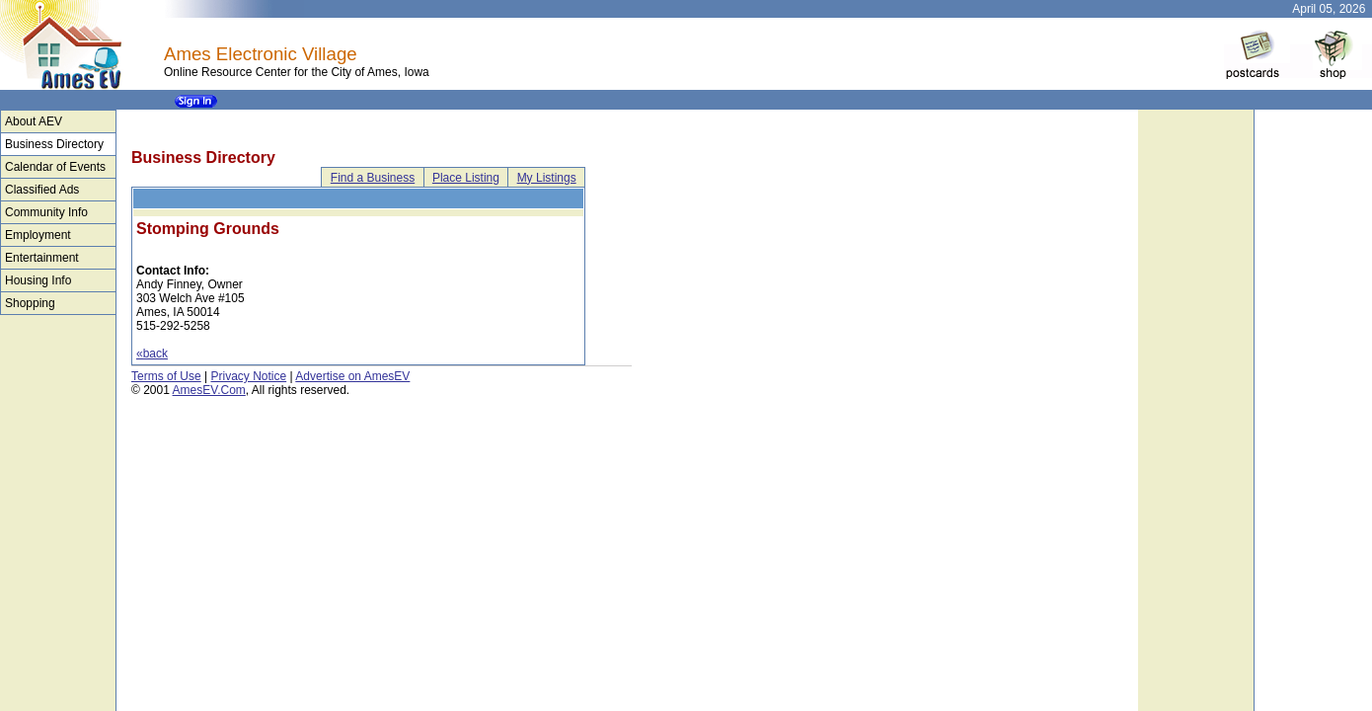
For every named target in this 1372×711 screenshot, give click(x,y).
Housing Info (38, 280)
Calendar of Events (55, 167)
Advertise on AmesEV (352, 376)
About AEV (33, 121)
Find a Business (373, 178)
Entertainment (42, 258)
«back (152, 353)
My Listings (546, 178)
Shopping (30, 303)
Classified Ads (42, 190)
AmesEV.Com (209, 390)
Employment (38, 235)
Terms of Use (166, 376)
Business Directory (54, 144)
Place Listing (465, 178)
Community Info (46, 212)
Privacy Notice (248, 376)
